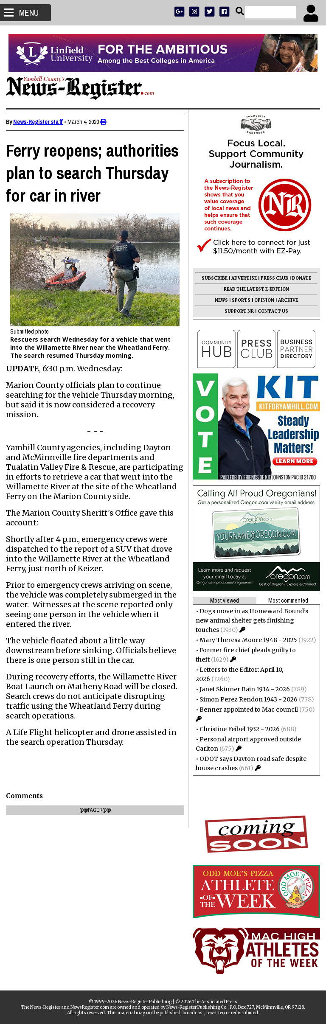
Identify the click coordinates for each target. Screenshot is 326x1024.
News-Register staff (40, 122)
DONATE (299, 278)
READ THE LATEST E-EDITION (254, 289)
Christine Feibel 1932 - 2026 (237, 729)
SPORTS (238, 300)
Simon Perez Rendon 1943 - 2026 (246, 699)
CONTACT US (270, 311)
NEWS (218, 300)
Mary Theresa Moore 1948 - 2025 (246, 640)
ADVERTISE (241, 278)
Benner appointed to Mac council (246, 709)
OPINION (262, 300)
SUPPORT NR (236, 311)
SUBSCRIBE (212, 278)
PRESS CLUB (272, 278)
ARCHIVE (285, 300)
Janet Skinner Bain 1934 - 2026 (242, 689)
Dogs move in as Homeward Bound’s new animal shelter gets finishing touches (249, 620)
